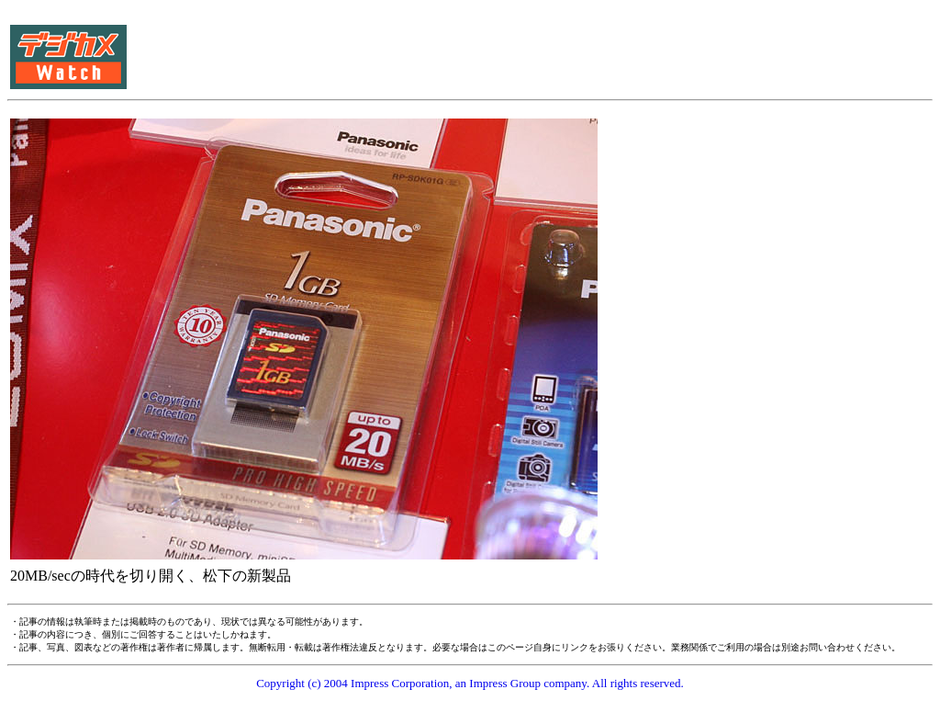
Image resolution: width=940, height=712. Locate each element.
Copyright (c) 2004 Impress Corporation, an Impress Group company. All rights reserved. (470, 683)
